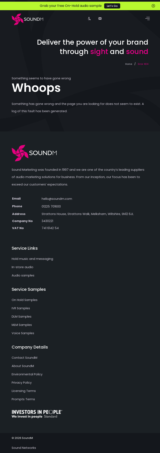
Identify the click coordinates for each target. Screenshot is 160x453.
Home (128, 64)
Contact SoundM (24, 358)
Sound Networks (24, 448)
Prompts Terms (23, 399)
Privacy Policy (22, 383)
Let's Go (112, 6)
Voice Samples (23, 333)
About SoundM (23, 366)
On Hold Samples (25, 300)
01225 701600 (51, 206)
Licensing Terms (24, 391)
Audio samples (23, 275)
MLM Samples (22, 325)
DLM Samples (21, 316)
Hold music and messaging (32, 259)
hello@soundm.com (57, 199)
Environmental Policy (27, 374)
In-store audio (22, 267)
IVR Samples (21, 308)
